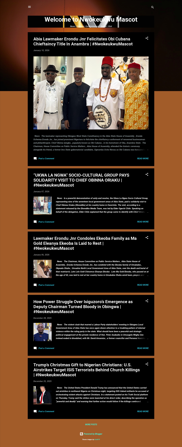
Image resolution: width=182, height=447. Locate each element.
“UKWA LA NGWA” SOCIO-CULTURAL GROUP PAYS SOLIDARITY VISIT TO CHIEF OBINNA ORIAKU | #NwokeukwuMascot (81, 180)
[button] (147, 38)
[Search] (152, 7)
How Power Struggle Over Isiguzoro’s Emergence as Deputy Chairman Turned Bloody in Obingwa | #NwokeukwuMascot (83, 306)
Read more (143, 158)
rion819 (97, 439)
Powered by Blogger (91, 434)
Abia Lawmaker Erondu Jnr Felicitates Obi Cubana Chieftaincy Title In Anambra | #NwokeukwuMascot (83, 41)
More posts (91, 424)
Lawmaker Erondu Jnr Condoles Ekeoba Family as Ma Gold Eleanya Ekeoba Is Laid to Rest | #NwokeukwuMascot (85, 243)
